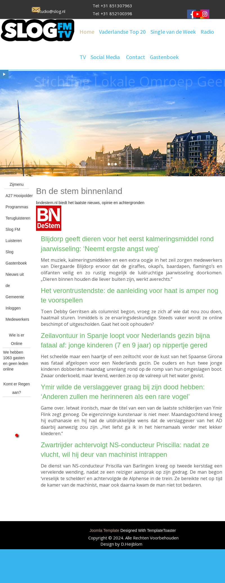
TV (83, 56)
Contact (135, 56)
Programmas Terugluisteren (17, 212)
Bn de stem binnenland (79, 191)
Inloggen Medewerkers (17, 314)
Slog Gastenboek (16, 257)
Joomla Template (104, 530)
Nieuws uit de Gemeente (15, 285)
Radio (207, 31)
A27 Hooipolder (17, 195)
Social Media (105, 56)
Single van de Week (173, 31)
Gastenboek (164, 56)
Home (87, 31)
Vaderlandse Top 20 (122, 31)
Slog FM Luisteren (14, 235)
